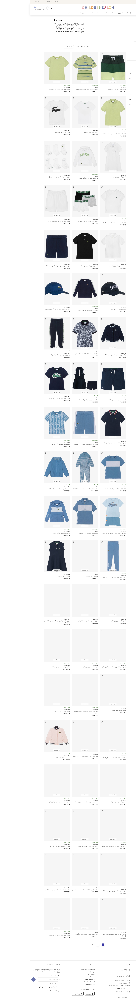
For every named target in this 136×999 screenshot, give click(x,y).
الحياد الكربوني (130, 976)
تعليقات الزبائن (132, 969)
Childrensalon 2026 (94, 993)
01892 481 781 (89, 981)
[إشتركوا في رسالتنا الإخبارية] (3, 969)
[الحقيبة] (5, 8)
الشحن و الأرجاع (131, 964)
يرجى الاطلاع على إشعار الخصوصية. (23, 973)
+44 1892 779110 (88, 977)
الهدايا (133, 974)
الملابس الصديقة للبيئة (23, 980)
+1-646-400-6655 (83, 975)
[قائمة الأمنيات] (9, 8)
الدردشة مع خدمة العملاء (94, 959)
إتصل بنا (133, 959)
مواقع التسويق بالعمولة (60, 969)
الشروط (83, 993)
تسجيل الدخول (120, 2)
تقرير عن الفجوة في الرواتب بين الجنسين (56, 971)
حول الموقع (62, 961)
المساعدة (133, 971)
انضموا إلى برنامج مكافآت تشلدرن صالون (19, 976)
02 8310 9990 (92, 973)
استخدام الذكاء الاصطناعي (63, 993)
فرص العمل (62, 966)
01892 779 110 (89, 970)
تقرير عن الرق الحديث (60, 974)
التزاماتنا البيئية (61, 964)
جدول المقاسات (131, 966)
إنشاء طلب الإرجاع (131, 961)
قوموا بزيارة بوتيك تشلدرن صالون (58, 959)
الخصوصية (75, 993)
